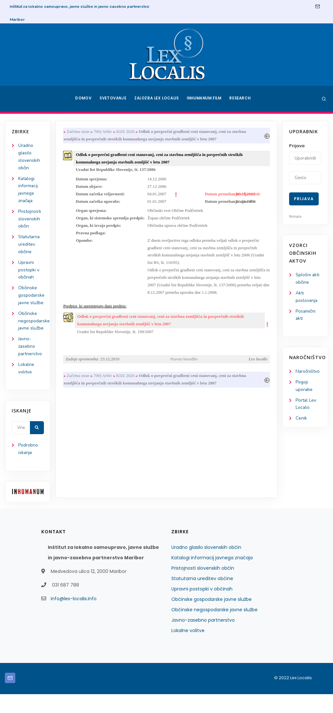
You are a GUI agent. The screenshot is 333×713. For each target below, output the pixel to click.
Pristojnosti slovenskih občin (29, 220)
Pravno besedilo (183, 362)
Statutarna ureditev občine (29, 245)
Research (242, 98)
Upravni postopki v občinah (28, 271)
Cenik (301, 420)
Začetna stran (78, 131)
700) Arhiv (103, 131)
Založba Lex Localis (157, 98)
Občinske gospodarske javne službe (211, 618)
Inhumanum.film (205, 98)
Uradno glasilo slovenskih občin (206, 566)
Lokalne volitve (188, 649)
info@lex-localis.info (74, 617)
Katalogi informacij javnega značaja (212, 576)
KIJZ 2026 (126, 131)
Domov (82, 98)
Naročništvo (308, 372)
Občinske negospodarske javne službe (214, 628)
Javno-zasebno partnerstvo (30, 364)
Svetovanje (112, 98)
